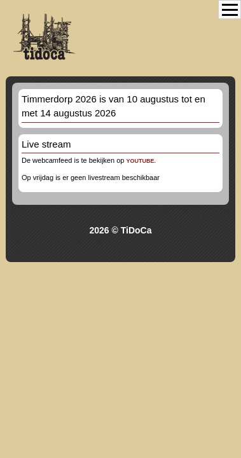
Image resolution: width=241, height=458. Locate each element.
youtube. (141, 161)
